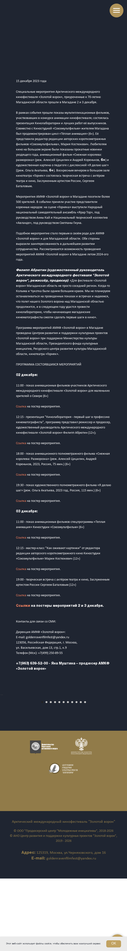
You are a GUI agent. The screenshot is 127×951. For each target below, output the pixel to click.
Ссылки (23, 605)
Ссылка (21, 406)
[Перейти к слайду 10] (81, 775)
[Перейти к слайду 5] (59, 775)
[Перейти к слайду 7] (68, 775)
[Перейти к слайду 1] (42, 775)
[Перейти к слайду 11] (85, 775)
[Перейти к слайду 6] (64, 775)
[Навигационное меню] (116, 10)
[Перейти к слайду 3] (51, 775)
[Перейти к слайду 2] (46, 775)
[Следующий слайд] (123, 731)
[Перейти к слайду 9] (76, 775)
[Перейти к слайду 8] (72, 775)
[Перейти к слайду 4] (55, 775)
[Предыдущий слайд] (4, 731)
